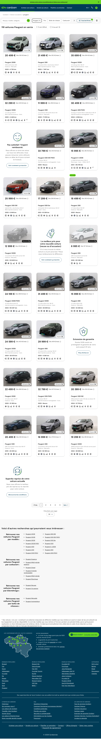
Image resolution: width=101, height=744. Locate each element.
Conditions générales (40, 709)
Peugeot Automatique (33, 601)
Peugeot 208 (30, 550)
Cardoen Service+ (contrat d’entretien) (86, 716)
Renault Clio (36, 664)
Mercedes (5, 681)
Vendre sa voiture (42, 8)
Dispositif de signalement (51, 728)
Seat (3, 685)
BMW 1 (34, 685)
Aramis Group (6, 713)
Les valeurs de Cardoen (9, 709)
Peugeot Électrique (32, 579)
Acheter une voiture (27, 8)
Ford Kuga (65, 666)
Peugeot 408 (30, 547)
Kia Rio (34, 673)
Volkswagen (6, 671)
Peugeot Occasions (32, 588)
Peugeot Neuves (31, 585)
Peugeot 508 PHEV (32, 553)
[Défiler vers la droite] (74, 20)
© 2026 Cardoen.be (50, 735)
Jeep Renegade (67, 669)
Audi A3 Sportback (68, 683)
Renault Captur (37, 681)
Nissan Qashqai (37, 676)
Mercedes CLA (36, 678)
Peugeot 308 (49, 550)
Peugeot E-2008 (50, 547)
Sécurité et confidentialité (42, 713)
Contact (69, 8)
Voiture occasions (16, 15)
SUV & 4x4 (95, 664)
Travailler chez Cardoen (9, 711)
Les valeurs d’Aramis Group (11, 716)
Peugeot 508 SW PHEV (52, 537)
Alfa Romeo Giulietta (68, 673)
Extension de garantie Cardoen (84, 713)
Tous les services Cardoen (82, 704)
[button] (40, 20)
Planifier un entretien (58, 8)
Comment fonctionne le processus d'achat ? (48, 706)
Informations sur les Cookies (43, 716)
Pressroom (37, 718)
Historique (5, 704)
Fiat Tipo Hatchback (68, 685)
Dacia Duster (36, 666)
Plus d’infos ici (83, 353)
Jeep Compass (66, 676)
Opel (3, 683)
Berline (94, 666)
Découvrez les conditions (17, 495)
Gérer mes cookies (86, 726)
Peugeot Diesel (30, 567)
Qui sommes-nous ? (8, 706)
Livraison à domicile (80, 718)
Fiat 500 (35, 669)
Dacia (4, 669)
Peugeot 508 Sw (50, 540)
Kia (3, 676)
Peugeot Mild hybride (32, 576)
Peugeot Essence (31, 559)
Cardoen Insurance (80, 709)
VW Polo (34, 683)
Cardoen (5, 15)
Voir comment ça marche (17, 165)
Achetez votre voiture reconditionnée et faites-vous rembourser (48, 2)
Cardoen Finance (79, 706)
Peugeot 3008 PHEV (32, 543)
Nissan (4, 678)
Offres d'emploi (71, 726)
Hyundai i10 (65, 678)
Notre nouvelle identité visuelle (12, 718)
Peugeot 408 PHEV (51, 553)
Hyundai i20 (66, 664)
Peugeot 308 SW (50, 534)
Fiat (3, 666)
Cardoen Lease (79, 711)
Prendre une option (40, 711)
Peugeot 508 (49, 543)
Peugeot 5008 (30, 537)
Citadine (94, 673)
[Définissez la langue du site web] (87, 7)
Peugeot (4, 688)
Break (93, 669)
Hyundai (4, 673)
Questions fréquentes (41, 704)
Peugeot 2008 (30, 534)
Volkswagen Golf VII (68, 671)
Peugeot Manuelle (31, 598)
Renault (4, 664)
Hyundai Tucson (37, 671)
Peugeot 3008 (30, 540)
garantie (52, 642)
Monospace (95, 671)
